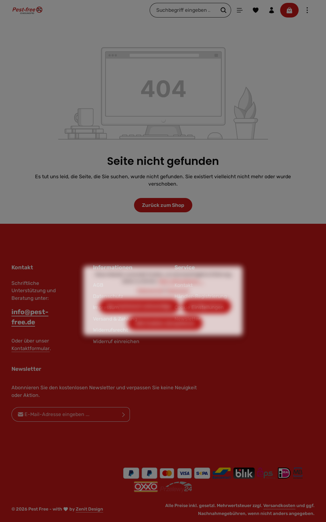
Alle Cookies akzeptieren (165, 334)
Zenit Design (89, 509)
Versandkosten (279, 505)
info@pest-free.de (29, 317)
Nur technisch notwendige (139, 317)
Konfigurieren (206, 317)
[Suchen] (223, 10)
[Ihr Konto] (271, 10)
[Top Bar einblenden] (307, 10)
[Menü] (239, 10)
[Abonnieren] (123, 414)
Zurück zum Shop (163, 205)
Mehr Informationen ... (181, 292)
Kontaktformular (30, 348)
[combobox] (183, 10)
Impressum (178, 301)
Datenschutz (150, 301)
